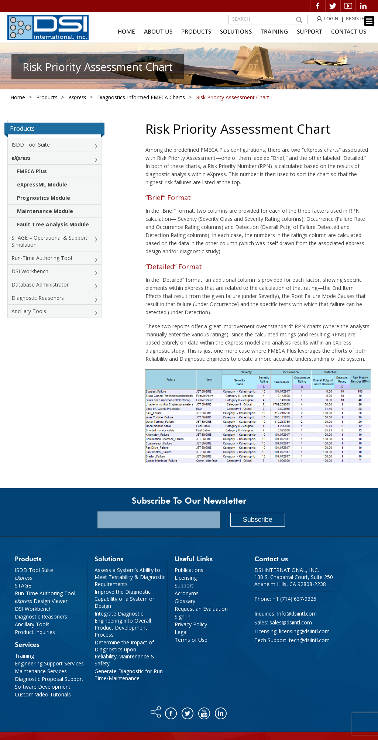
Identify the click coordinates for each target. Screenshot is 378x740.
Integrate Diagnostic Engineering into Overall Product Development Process (122, 624)
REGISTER (356, 19)
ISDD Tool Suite (30, 144)
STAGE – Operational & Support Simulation (49, 241)
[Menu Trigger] (369, 21)
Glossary (185, 600)
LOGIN (331, 19)
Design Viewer (41, 600)
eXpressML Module (42, 184)
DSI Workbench (29, 271)
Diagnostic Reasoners (37, 297)
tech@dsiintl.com (309, 640)
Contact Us (348, 31)
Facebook (318, 6)
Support (309, 31)
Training (274, 31)
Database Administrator (40, 284)
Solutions (236, 31)
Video (348, 6)
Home (126, 31)
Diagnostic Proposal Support (49, 678)
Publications (189, 569)
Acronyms (187, 593)
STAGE (23, 585)
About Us (158, 31)
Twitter (333, 6)
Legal (181, 631)
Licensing (186, 577)
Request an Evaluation (201, 608)
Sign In (182, 616)
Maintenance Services (41, 671)
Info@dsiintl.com (297, 613)
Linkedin (363, 6)
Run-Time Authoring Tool (41, 257)
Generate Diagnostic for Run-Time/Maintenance (129, 675)
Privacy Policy (191, 624)
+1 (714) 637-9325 (294, 598)
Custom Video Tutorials (43, 694)
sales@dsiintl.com (290, 622)
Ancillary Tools (28, 311)
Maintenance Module (45, 211)
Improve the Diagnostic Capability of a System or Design (124, 598)
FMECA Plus (32, 171)
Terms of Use (191, 639)
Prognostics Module (43, 197)
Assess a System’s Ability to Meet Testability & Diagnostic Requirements (129, 576)
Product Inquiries (35, 631)
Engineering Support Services (49, 663)
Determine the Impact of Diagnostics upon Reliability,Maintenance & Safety (124, 653)
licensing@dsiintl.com (304, 631)
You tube (204, 712)
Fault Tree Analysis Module (53, 224)
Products (196, 31)
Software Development (43, 686)
